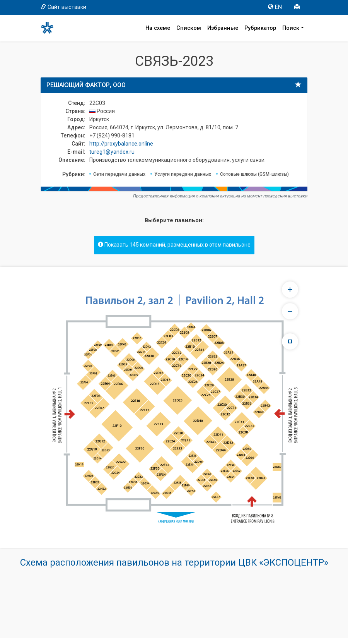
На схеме (157, 28)
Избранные (222, 28)
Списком (188, 28)
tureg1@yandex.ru (112, 152)
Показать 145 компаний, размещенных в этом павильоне (174, 245)
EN (275, 7)
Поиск (290, 28)
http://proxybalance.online (121, 144)
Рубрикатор (260, 28)
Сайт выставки (63, 7)
